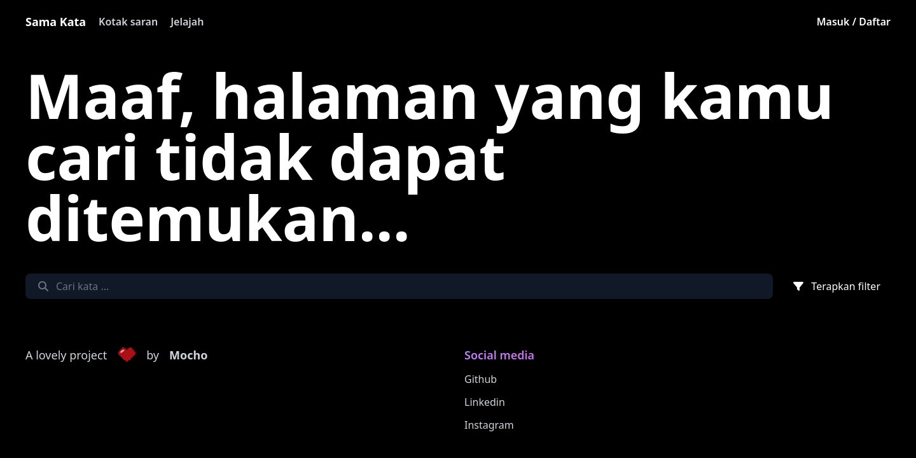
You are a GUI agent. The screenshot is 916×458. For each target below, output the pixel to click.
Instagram (489, 425)
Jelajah (187, 22)
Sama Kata (55, 21)
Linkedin (484, 402)
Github (480, 379)
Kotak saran (128, 22)
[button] (126, 355)
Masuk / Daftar (854, 22)
